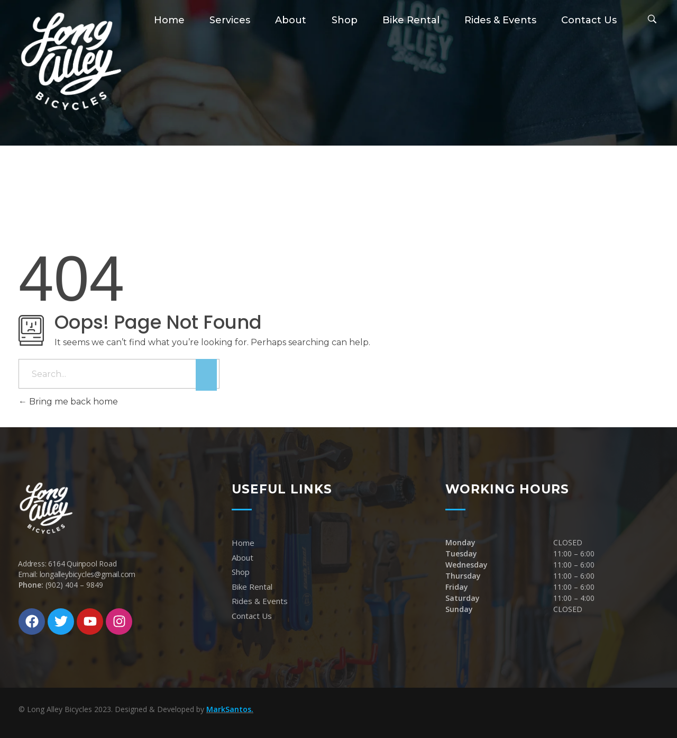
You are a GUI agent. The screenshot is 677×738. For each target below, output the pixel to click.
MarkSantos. (229, 709)
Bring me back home (68, 402)
